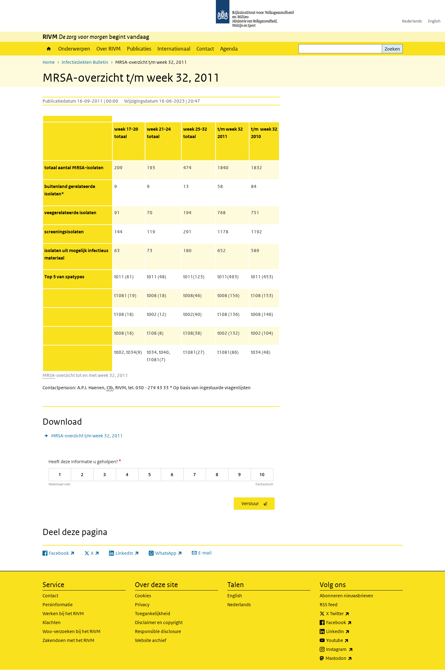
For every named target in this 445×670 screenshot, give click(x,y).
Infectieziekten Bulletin (85, 62)
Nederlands (412, 21)
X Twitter (351, 613)
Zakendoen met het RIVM (68, 640)
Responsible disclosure (158, 631)
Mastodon (352, 658)
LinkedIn (351, 631)
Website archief (150, 640)
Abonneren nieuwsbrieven (346, 596)
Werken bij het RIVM (63, 613)
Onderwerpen (74, 48)
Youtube (351, 640)
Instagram (353, 649)
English (434, 21)
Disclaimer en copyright (159, 622)
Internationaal (173, 48)
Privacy (142, 604)
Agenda (229, 48)
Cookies (143, 596)
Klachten (51, 622)
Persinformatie (57, 604)
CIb (110, 387)
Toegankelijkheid (152, 613)
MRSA (48, 375)
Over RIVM (108, 48)
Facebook (352, 622)
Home (48, 48)
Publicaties (139, 48)
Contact (205, 48)
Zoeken (392, 49)
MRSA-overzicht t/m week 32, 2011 (87, 436)
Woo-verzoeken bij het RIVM (71, 631)
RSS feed (329, 604)
